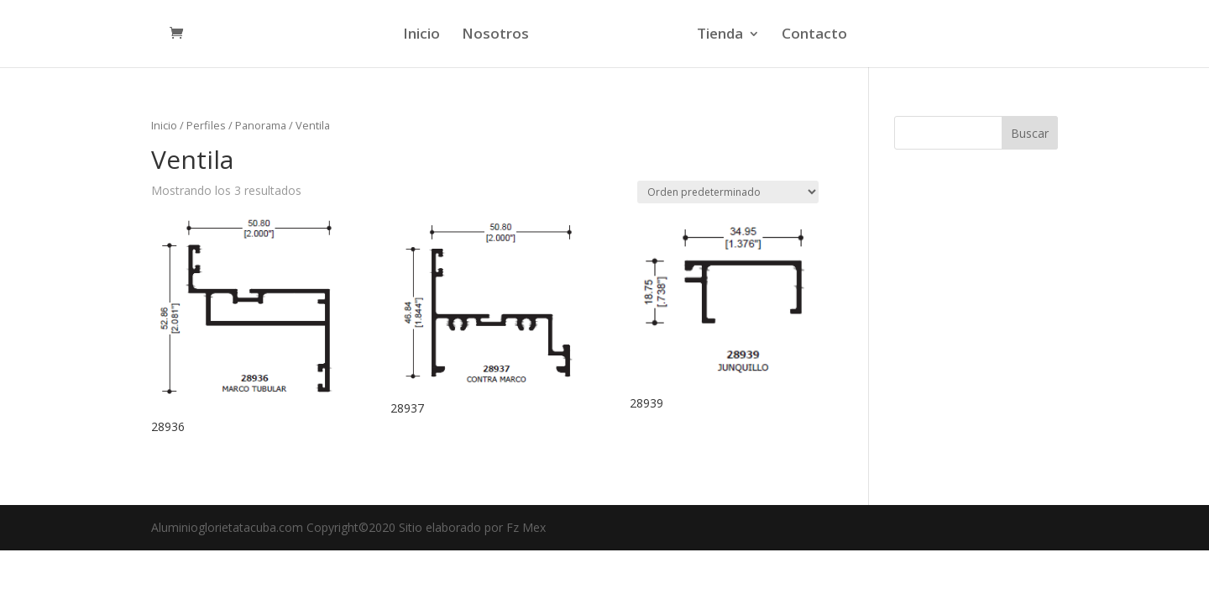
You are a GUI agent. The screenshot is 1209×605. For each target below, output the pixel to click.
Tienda (720, 35)
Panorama (260, 125)
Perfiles (206, 125)
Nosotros (495, 35)
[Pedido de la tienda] (728, 192)
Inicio (421, 35)
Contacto (814, 35)
